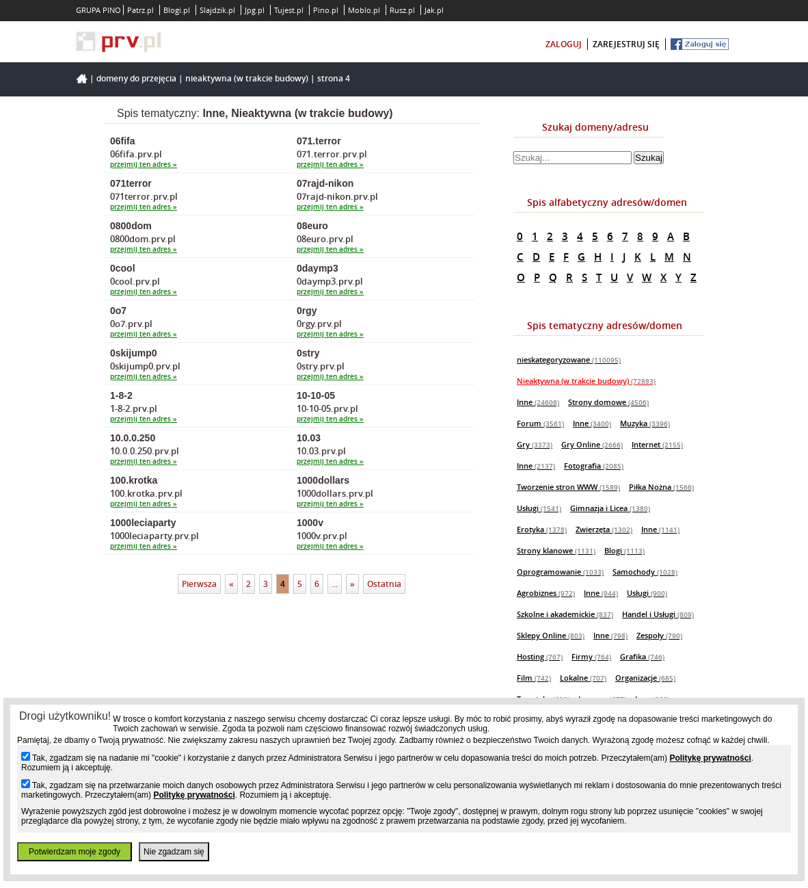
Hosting (540, 656)
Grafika (642, 656)
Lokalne (583, 677)
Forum (540, 423)
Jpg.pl (255, 10)
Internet (657, 444)
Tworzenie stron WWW (568, 487)
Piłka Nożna (661, 487)
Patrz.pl (140, 10)
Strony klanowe (556, 550)
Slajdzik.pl (217, 10)
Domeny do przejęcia (136, 78)
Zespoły (659, 635)
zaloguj (564, 44)
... (335, 584)
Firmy (591, 656)
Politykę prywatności (710, 758)
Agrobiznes (546, 593)
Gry (534, 444)
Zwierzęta (604, 529)
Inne (538, 402)
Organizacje (645, 677)
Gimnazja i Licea (610, 508)
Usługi (539, 508)
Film (534, 677)
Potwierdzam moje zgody (74, 852)
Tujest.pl (289, 10)
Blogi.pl (176, 10)
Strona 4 (333, 78)
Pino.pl (325, 10)
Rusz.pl (402, 10)
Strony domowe (608, 402)
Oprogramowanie (560, 571)
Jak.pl (434, 10)
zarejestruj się (626, 44)
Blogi (624, 550)
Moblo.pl (364, 10)
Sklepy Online (550, 635)
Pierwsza (199, 584)
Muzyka (645, 423)
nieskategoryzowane (569, 359)
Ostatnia (384, 584)
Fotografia (593, 465)
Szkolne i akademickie (565, 614)
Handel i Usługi (658, 614)
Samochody (644, 571)
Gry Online (592, 444)
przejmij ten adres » (143, 164)
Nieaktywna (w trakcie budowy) (246, 78)
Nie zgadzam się (174, 852)
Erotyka (542, 529)
